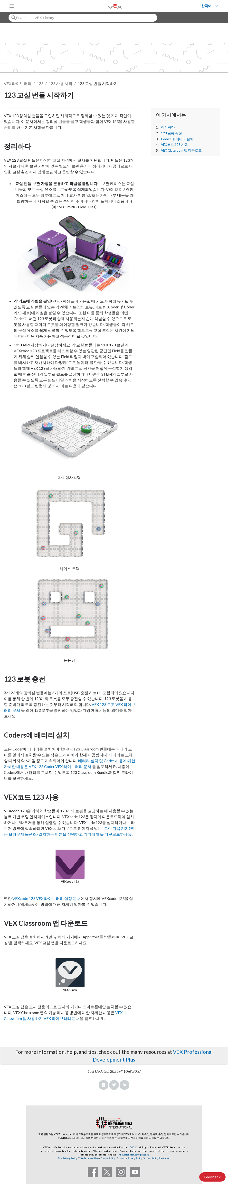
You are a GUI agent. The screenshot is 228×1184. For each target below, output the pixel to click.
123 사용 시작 (60, 83)
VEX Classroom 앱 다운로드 (181, 150)
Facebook (103, 1085)
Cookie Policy (108, 1158)
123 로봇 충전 (171, 133)
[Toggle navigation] (12, 6)
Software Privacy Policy (129, 1158)
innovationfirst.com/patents (133, 1154)
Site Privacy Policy (67, 1158)
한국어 (206, 6)
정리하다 (168, 127)
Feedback (212, 1177)
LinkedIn (124, 1085)
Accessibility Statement (157, 1158)
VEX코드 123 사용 (174, 145)
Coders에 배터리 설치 (177, 139)
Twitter (114, 1085)
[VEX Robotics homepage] (109, 5)
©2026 (133, 1147)
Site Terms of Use (89, 1158)
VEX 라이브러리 (17, 83)
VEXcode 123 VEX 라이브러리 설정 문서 (46, 898)
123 (40, 83)
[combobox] (83, 18)
